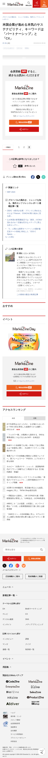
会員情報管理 (15, 722)
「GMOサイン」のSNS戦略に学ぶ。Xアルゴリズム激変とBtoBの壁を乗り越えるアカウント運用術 (26, 517)
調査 (27, 639)
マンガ (5, 644)
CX (26, 614)
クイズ (28, 644)
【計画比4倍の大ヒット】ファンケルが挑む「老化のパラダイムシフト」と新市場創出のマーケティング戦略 (26, 479)
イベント (8, 659)
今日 (13, 418)
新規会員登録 (23, 122)
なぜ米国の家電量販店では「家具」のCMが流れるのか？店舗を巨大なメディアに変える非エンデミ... (24, 222)
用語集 (7, 667)
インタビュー (8, 639)
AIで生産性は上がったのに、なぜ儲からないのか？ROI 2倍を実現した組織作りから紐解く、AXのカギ (25, 426)
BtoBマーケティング (33, 609)
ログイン (23, 129)
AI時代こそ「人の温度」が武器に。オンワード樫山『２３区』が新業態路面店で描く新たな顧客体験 (25, 506)
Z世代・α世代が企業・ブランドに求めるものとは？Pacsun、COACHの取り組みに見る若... (24, 213)
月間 (34, 418)
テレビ (5, 614)
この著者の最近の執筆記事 (27, 294)
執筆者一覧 (29, 649)
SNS (27, 619)
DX (4, 609)
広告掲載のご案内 (13, 576)
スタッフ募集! (15, 719)
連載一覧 (6, 649)
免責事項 (14, 726)
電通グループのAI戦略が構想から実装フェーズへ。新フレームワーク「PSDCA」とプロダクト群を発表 (26, 458)
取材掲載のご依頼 (35, 576)
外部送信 (14, 740)
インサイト (7, 624)
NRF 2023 (11, 192)
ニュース (8, 587)
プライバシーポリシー (18, 736)
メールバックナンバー (24, 116)
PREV (7, 147)
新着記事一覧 (10, 595)
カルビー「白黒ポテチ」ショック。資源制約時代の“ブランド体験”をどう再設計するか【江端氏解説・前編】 (25, 469)
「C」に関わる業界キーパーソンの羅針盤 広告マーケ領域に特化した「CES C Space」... (24, 231)
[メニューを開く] (4, 4)
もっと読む (9, 237)
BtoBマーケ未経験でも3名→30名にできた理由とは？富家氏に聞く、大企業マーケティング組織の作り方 (25, 448)
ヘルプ (13, 711)
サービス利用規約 (17, 733)
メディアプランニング (34, 624)
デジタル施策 (8, 619)
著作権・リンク (16, 715)
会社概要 (14, 729)
